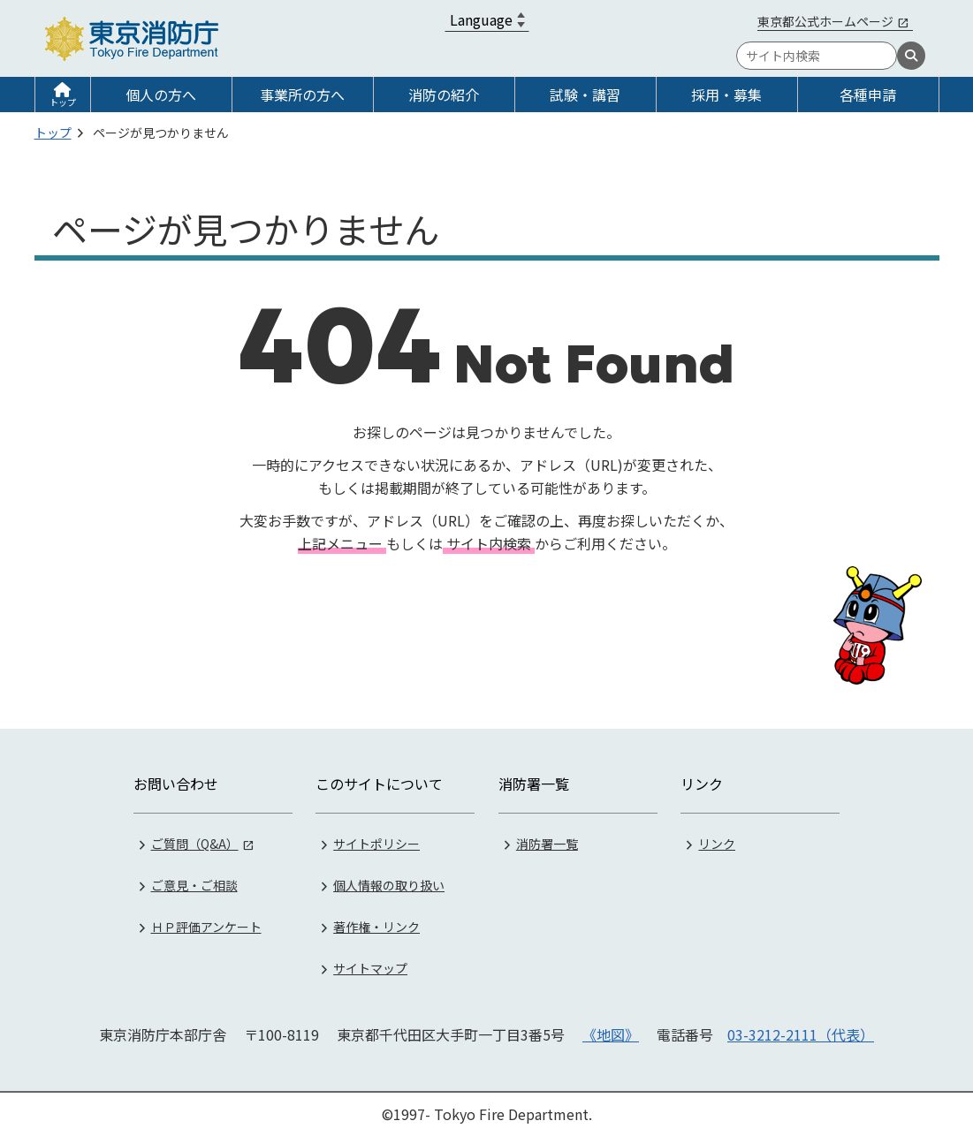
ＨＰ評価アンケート (206, 926)
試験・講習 (585, 94)
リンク (716, 843)
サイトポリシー (376, 843)
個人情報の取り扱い (389, 885)
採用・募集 (726, 94)
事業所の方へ (302, 94)
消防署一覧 (547, 843)
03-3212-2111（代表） (800, 1034)
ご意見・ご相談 (194, 885)
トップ (62, 102)
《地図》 (610, 1034)
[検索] (911, 56)
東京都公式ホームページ (825, 21)
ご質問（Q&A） (195, 843)
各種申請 (868, 94)
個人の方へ (160, 94)
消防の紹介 (443, 94)
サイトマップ (370, 968)
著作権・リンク (376, 926)
